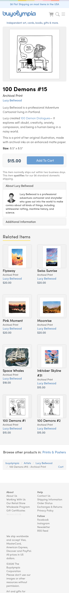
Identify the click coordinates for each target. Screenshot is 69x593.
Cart (60, 466)
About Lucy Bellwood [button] (19, 186)
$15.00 (41, 387)
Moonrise (44, 320)
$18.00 (7, 382)
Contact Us (43, 495)
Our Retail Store (15, 503)
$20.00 (7, 282)
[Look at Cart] (52, 16)
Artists (27, 463)
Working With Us (16, 499)
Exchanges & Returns (49, 506)
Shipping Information (49, 499)
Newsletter (43, 527)
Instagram (43, 523)
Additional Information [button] (21, 222)
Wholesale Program (18, 506)
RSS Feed (42, 530)
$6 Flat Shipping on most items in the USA (34, 4)
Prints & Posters (54, 452)
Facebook (43, 519)
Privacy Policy (45, 510)
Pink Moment (13, 320)
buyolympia (12, 463)
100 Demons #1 (14, 420)
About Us (11, 495)
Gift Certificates (15, 510)
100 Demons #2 (49, 420)
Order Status (44, 503)
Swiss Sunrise (47, 270)
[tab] (34, 185)
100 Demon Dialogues (35, 118)
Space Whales (13, 370)
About (10, 492)
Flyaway (9, 270)
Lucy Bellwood (12, 100)
